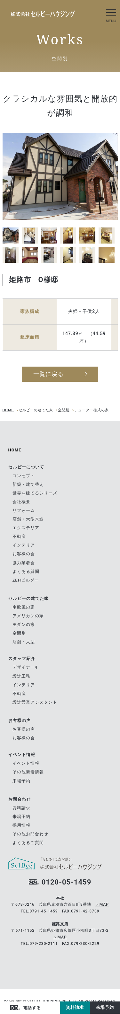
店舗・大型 (23, 641)
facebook (47, 1008)
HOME (8, 410)
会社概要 (21, 501)
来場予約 (105, 1007)
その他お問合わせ (30, 834)
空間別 (63, 410)
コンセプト (23, 475)
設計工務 (21, 676)
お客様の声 (23, 729)
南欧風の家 (23, 607)
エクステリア (25, 527)
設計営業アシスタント (34, 702)
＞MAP (102, 904)
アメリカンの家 (28, 615)
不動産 (19, 536)
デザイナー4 (24, 667)
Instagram (55, 1008)
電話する (32, 1007)
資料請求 (75, 1007)
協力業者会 (23, 562)
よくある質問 (25, 571)
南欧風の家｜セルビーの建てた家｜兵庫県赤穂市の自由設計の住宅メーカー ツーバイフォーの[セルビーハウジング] (43, 13)
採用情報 (21, 825)
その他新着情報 (28, 771)
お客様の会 (23, 553)
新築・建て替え (28, 484)
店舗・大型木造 (28, 519)
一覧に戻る (48, 373)
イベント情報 (25, 763)
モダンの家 (23, 624)
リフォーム (23, 510)
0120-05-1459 (67, 882)
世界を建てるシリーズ (34, 493)
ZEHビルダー (25, 580)
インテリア (23, 545)
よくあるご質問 (28, 842)
